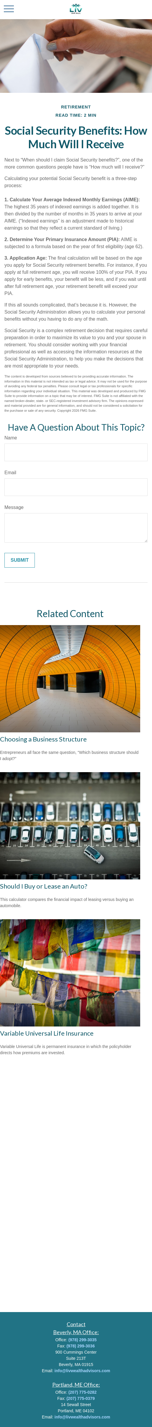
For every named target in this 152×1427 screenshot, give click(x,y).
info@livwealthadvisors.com (82, 1370)
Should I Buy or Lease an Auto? (43, 886)
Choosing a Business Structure (43, 739)
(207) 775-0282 (82, 1392)
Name (10, 437)
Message (14, 507)
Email (10, 472)
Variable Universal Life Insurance (47, 1033)
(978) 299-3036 (80, 1346)
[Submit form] (19, 560)
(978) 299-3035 (82, 1339)
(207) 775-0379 (80, 1398)
